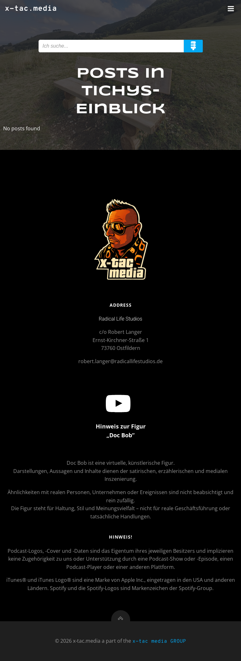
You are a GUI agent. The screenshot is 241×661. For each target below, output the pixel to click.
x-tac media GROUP (159, 641)
